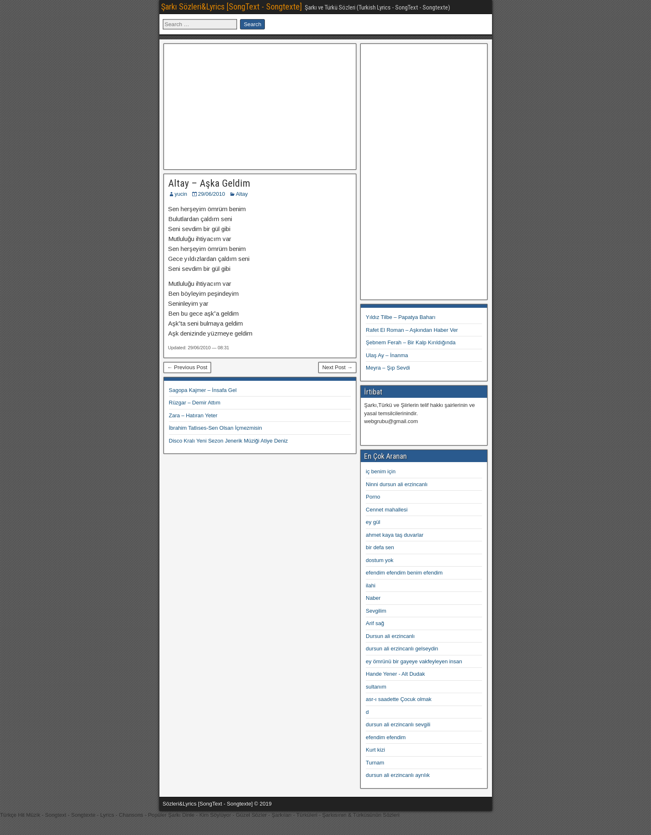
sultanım (376, 687)
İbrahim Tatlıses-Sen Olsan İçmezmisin (215, 428)
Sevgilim (376, 611)
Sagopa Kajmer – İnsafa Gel (203, 390)
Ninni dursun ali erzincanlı (397, 484)
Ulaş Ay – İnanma (387, 355)
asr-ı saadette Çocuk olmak (398, 699)
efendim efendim (386, 737)
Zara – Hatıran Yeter (193, 415)
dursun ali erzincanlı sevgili (398, 724)
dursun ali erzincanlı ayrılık (398, 775)
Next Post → (337, 367)
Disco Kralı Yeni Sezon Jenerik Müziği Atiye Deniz (228, 441)
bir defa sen (380, 547)
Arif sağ (375, 623)
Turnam (375, 763)
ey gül (373, 522)
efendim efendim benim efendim (404, 573)
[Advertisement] (259, 105)
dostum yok (379, 560)
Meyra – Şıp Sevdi (388, 368)
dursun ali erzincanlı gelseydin (402, 648)
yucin (181, 194)
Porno (373, 497)
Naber (373, 598)
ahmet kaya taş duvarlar (394, 535)
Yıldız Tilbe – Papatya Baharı (401, 317)
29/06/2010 (211, 194)
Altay (242, 194)
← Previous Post (187, 367)
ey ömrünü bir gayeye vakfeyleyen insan (414, 661)
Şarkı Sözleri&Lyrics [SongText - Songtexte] (231, 7)
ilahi (370, 585)
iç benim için (381, 471)
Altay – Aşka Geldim (209, 183)
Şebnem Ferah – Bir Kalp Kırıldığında (410, 342)
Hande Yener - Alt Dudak (395, 674)
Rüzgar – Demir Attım (194, 402)
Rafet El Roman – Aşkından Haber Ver (412, 330)
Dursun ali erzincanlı (390, 636)
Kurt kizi (375, 750)
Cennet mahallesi (386, 509)
